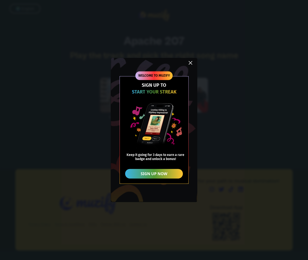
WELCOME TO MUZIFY (154, 76)
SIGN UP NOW (154, 173)
